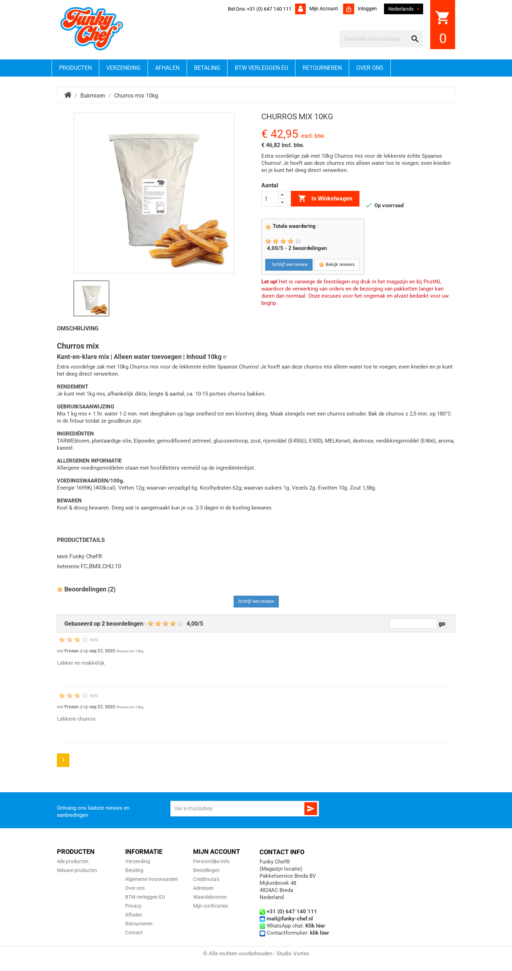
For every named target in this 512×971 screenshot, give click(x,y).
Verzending (123, 67)
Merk (62, 556)
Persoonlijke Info (211, 861)
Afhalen (167, 67)
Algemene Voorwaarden (151, 879)
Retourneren (322, 67)
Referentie (68, 566)
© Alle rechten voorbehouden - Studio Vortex (256, 953)
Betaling (207, 67)
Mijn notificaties (210, 906)
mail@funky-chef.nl (290, 918)
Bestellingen (206, 870)
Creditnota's (206, 879)
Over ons (369, 67)
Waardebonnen (210, 897)
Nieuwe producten (77, 870)
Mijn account (323, 8)
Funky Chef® (85, 556)
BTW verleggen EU (261, 67)
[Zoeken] (375, 38)
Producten (75, 67)
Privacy (133, 906)
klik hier (319, 933)
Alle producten (73, 861)
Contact (134, 932)
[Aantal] (269, 199)
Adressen (203, 888)
